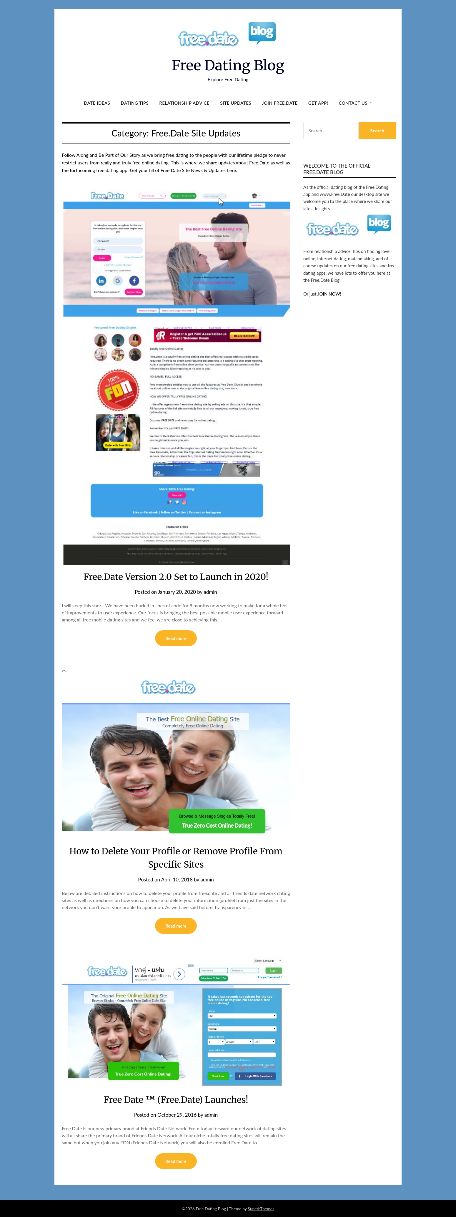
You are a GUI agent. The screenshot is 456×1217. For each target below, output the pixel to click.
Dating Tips (135, 103)
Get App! (318, 103)
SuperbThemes (261, 1208)
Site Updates (235, 103)
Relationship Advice (184, 103)
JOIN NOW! (329, 293)
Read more (176, 638)
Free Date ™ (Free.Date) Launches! (176, 1099)
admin (210, 592)
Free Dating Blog (228, 65)
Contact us (353, 103)
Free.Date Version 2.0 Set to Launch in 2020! (176, 576)
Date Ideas (97, 103)
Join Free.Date (279, 103)
